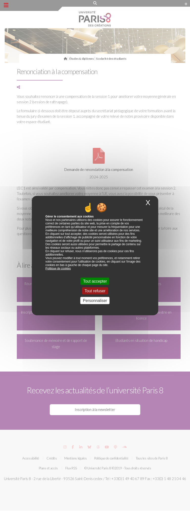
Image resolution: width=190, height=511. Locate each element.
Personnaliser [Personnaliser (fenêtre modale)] (95, 300)
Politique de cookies (58, 268)
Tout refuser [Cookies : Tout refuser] (95, 291)
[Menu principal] (6, 5)
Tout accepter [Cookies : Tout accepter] (95, 281)
